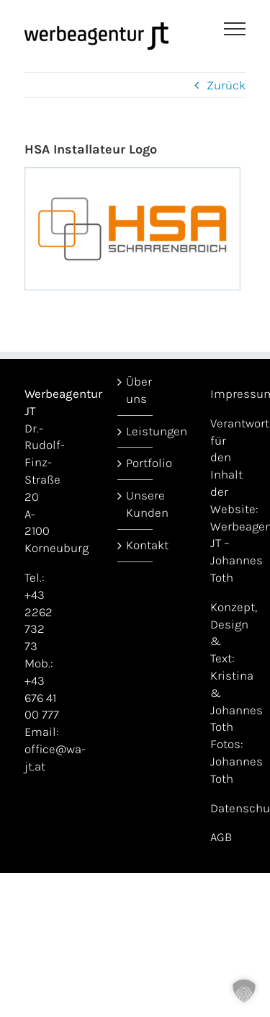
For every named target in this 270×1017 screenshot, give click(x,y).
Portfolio (135, 463)
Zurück (226, 85)
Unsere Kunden (135, 504)
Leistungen (135, 431)
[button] (244, 991)
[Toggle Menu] (235, 28)
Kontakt (135, 545)
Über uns (135, 390)
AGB (221, 837)
